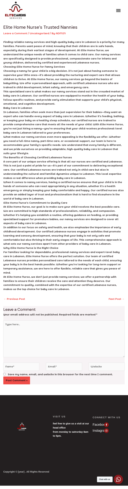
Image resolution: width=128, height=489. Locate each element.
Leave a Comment (15, 33)
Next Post (116, 298)
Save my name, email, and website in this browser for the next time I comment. (60, 374)
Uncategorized (39, 33)
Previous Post (14, 298)
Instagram (100, 430)
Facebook (100, 424)
